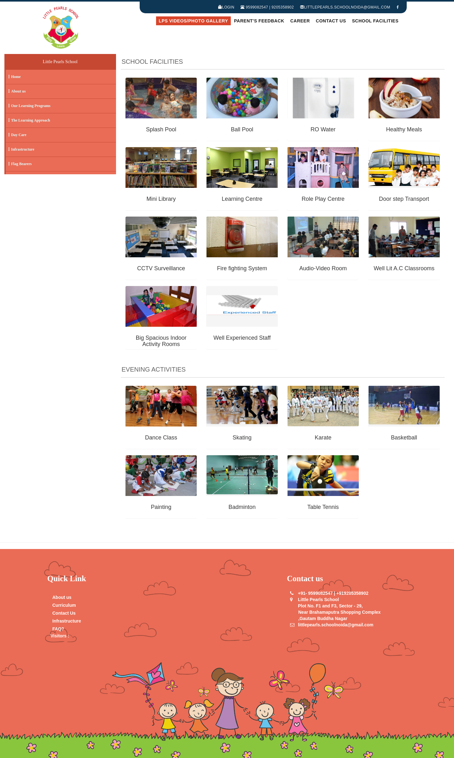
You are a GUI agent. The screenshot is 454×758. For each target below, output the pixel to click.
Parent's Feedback (259, 20)
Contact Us (331, 20)
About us (62, 597)
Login (226, 7)
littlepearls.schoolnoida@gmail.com (345, 7)
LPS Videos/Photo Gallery (193, 20)
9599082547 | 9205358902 (267, 7)
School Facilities (375, 20)
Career (300, 20)
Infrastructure (66, 621)
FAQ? (58, 628)
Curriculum (64, 605)
